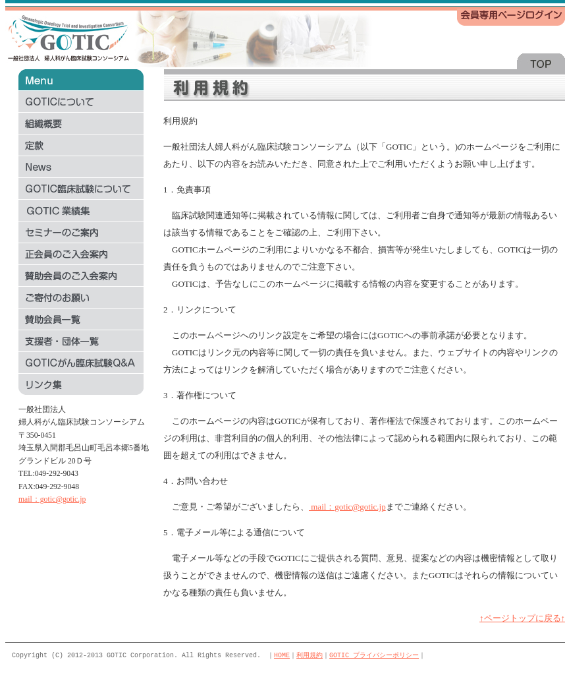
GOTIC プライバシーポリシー (374, 655)
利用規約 (309, 655)
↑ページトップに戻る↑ (522, 618)
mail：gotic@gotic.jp (52, 499)
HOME (282, 655)
